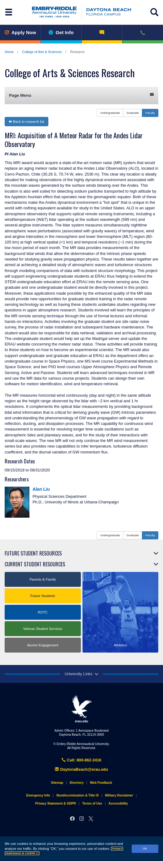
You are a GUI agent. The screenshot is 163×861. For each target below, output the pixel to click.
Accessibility (118, 803)
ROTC (43, 612)
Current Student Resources (35, 564)
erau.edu (81, 709)
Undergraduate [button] (110, 112)
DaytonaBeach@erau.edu (81, 769)
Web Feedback (101, 782)
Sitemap (57, 782)
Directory (77, 782)
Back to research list (26, 121)
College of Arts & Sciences (42, 52)
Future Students (42, 596)
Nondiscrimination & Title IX (77, 795)
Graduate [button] (132, 112)
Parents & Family (42, 579)
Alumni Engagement (42, 645)
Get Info (61, 32)
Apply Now (20, 32)
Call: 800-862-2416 (81, 760)
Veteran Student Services (42, 629)
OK (145, 848)
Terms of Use (92, 803)
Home (9, 52)
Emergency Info (38, 795)
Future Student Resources (33, 553)
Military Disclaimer (119, 795)
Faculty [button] (150, 112)
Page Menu (81, 95)
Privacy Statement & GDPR (55, 803)
